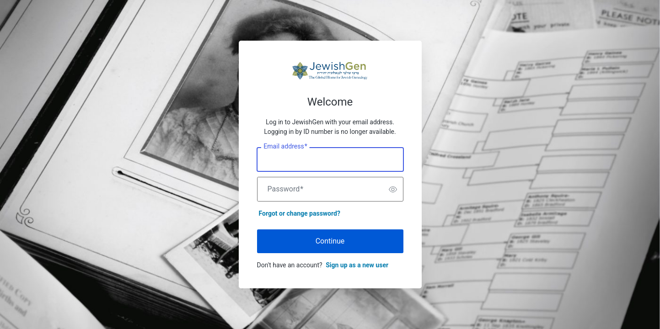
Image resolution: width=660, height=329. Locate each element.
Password (286, 189)
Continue (330, 241)
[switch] (393, 189)
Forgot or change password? (299, 213)
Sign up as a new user (357, 265)
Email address (285, 146)
